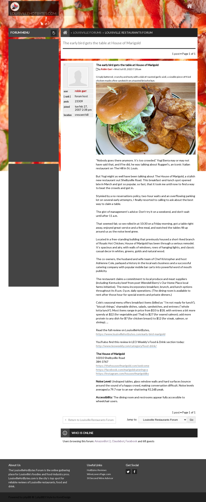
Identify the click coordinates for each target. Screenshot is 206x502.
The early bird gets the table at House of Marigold (102, 43)
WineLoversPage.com (99, 474)
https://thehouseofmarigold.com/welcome (122, 365)
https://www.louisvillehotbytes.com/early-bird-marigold (130, 334)
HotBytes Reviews (97, 470)
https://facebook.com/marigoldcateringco (122, 369)
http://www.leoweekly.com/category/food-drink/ (126, 346)
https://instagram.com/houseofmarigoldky (122, 373)
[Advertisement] (33, 99)
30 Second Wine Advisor (100, 478)
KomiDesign (64, 497)
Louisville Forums (87, 32)
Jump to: (132, 419)
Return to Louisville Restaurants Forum (89, 419)
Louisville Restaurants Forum (128, 32)
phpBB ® (28, 497)
